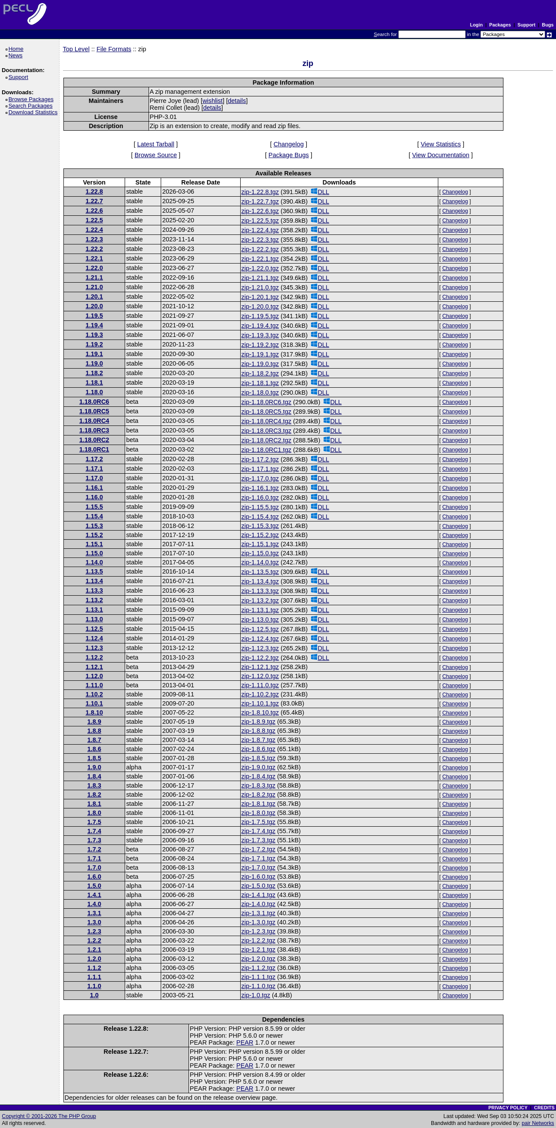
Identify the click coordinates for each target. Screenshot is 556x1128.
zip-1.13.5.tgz (260, 571)
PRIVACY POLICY (507, 1107)
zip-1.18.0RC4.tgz (266, 421)
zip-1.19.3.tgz (260, 335)
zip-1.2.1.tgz (258, 949)
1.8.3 (94, 785)
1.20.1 (94, 296)
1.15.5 (94, 506)
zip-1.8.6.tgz (258, 748)
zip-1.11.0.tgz (260, 685)
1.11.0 (94, 685)
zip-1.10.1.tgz (260, 703)
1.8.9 (94, 721)
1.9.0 (94, 767)
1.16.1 (94, 487)
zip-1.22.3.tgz (260, 239)
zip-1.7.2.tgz (258, 849)
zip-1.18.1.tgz (260, 382)
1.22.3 (94, 239)
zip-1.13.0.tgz (260, 619)
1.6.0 (94, 876)
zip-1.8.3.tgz (258, 785)
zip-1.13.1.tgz (260, 610)
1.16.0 (94, 497)
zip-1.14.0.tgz (260, 562)
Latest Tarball (155, 144)
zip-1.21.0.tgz (260, 287)
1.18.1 (94, 382)
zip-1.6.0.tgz (258, 876)
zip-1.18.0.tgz (260, 392)
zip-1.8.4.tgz (258, 776)
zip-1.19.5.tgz (260, 316)
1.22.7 (94, 201)
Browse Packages (32, 99)
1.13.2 (94, 600)
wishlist (212, 100)
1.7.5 (94, 821)
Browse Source (156, 155)
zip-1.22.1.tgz (260, 258)
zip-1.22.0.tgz (260, 268)
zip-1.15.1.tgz (260, 544)
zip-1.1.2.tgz (258, 967)
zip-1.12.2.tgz (260, 657)
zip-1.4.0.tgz (258, 903)
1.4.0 (94, 903)
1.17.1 (94, 468)
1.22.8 (94, 191)
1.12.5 (94, 628)
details (237, 100)
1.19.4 (94, 325)
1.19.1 (94, 353)
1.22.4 (94, 229)
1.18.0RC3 (94, 430)
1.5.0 (94, 885)
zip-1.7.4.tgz (258, 831)
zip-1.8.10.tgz (260, 712)
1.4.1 (94, 894)
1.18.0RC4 (94, 420)
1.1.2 (94, 967)
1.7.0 (94, 867)
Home (17, 49)
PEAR (244, 1042)
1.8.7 (94, 739)
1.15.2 (94, 534)
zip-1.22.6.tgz (260, 211)
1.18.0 (94, 392)
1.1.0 (94, 986)
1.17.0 (94, 478)
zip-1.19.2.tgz (260, 344)
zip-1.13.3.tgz (260, 590)
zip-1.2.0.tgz (258, 958)
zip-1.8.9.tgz (258, 721)
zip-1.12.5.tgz (260, 629)
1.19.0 (94, 363)
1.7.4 (94, 831)
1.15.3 (94, 525)
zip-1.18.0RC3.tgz (266, 430)
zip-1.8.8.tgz (258, 730)
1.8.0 (94, 812)
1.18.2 (94, 372)
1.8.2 (94, 794)
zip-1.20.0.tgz (260, 306)
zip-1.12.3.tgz (260, 648)
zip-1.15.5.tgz (260, 507)
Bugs (548, 24)
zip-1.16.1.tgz (260, 488)
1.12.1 (94, 666)
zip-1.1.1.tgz (258, 976)
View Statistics (440, 144)
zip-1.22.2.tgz (260, 249)
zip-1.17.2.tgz (260, 459)
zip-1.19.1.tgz (260, 354)
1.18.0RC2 (94, 439)
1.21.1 (94, 277)
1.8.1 (94, 803)
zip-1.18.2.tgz (260, 373)
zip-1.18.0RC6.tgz (266, 402)
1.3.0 (94, 922)
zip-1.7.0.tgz (258, 867)
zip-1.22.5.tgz (260, 220)
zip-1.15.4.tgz (260, 516)
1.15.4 (94, 516)
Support (526, 24)
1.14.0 (94, 562)
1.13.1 (94, 609)
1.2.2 (94, 940)
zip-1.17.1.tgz (260, 468)
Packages (500, 24)
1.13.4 (94, 580)
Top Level (76, 49)
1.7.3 (94, 840)
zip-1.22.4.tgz (260, 230)
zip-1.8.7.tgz (258, 739)
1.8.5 (94, 758)
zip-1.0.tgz (256, 995)
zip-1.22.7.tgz (260, 201)
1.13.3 (94, 590)
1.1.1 (94, 976)
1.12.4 (94, 638)
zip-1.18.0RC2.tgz (266, 440)
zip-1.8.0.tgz (258, 812)
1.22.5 (94, 220)
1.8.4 (94, 776)
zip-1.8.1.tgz (258, 803)
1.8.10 (94, 712)
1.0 (94, 995)
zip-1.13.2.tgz (260, 600)
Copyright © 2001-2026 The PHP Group (49, 1116)
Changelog (289, 144)
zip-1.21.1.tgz (260, 277)
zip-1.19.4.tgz (260, 325)
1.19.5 (94, 315)
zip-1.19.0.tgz (260, 363)
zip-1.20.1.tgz (260, 297)
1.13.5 (94, 571)
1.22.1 (94, 258)
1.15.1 (94, 544)
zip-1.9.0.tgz (258, 767)
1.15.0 (94, 553)
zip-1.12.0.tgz (260, 676)
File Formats (113, 49)
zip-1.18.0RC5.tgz (266, 411)
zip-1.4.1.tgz (258, 894)
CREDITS (544, 1107)
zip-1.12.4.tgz (260, 638)
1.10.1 (94, 703)
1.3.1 (94, 913)
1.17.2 (94, 458)
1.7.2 (94, 849)
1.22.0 (94, 267)
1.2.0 (94, 958)
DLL (320, 191)
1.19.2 (94, 344)
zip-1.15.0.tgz (260, 553)
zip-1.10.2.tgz (260, 694)
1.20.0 (94, 306)
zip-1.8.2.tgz (258, 794)
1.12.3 (94, 647)
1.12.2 (94, 657)
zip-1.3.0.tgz (258, 922)
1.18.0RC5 (94, 411)
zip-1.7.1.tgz (258, 858)
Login (476, 24)
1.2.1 (94, 949)
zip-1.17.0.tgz (260, 478)
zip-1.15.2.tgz (260, 534)
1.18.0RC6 (94, 401)
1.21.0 (94, 287)
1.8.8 (94, 730)
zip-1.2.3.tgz (258, 931)
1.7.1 (94, 858)
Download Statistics (34, 112)
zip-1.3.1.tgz (258, 913)
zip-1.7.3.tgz (258, 840)
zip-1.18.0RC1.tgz (266, 449)
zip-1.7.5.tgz (258, 821)
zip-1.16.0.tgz (260, 497)
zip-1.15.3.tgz (260, 525)
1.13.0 (94, 619)
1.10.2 (94, 694)
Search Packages (32, 105)
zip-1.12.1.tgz (260, 666)
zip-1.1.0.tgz (258, 986)
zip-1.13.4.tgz (260, 581)
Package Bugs (288, 155)
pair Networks (538, 1123)
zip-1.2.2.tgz (258, 940)
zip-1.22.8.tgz (260, 191)
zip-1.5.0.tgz (258, 885)
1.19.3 (94, 334)
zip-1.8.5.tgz (258, 758)
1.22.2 (94, 248)
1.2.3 (94, 931)
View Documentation (441, 155)
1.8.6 (94, 748)
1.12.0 (94, 676)
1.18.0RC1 (94, 449)
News (17, 55)
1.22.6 (94, 210)
